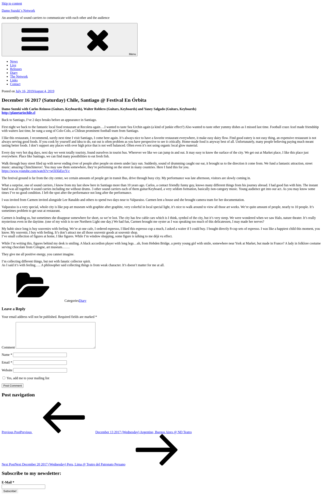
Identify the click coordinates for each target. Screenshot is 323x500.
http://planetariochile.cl (18, 112)
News (14, 61)
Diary (14, 73)
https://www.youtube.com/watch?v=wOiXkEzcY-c (36, 171)
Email (7, 367)
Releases (16, 69)
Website (7, 375)
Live (13, 65)
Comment (8, 352)
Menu (69, 40)
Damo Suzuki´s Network (18, 10)
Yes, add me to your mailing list (26, 383)
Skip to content (12, 3)
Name (7, 359)
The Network (19, 76)
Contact (15, 84)
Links (14, 80)
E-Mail (8, 487)
